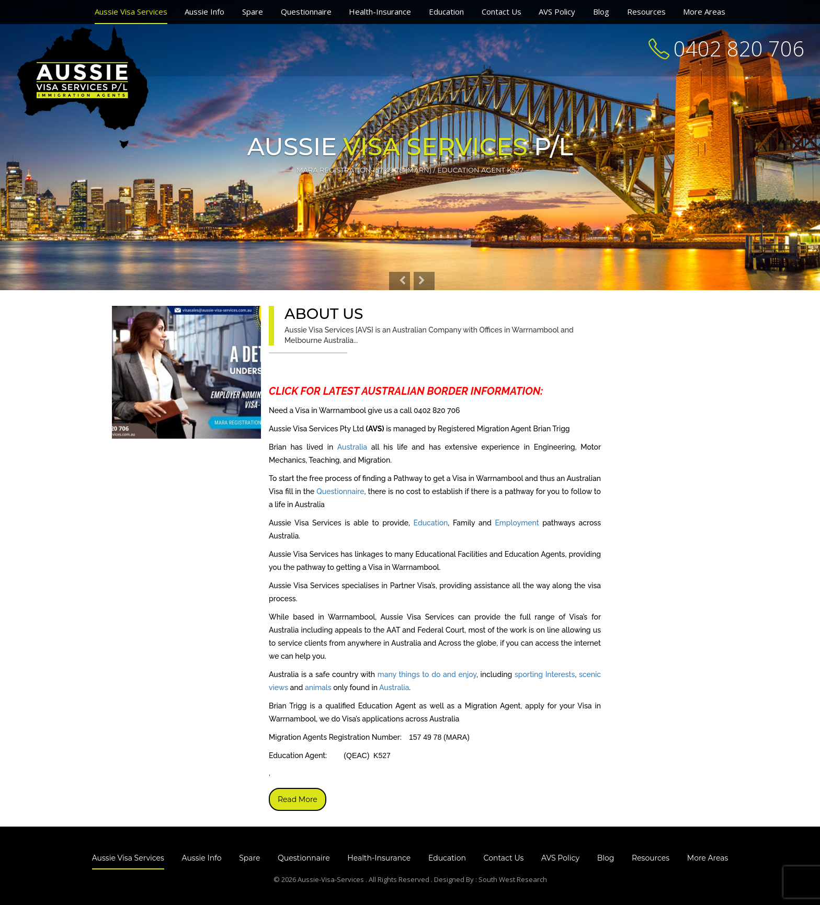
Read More (297, 799)
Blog (601, 11)
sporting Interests (545, 674)
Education (446, 11)
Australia (352, 447)
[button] (399, 281)
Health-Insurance (380, 11)
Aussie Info (204, 11)
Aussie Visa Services (131, 11)
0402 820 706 (739, 48)
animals (318, 687)
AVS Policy (557, 11)
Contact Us (501, 11)
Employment (517, 523)
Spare (252, 11)
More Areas (704, 11)
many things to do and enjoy (427, 674)
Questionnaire (306, 11)
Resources (646, 11)
